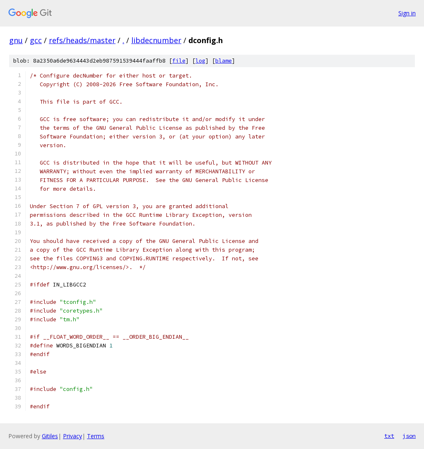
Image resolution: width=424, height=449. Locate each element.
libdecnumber (156, 40)
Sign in (407, 13)
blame (223, 60)
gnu (16, 40)
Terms (95, 436)
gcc (36, 40)
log (200, 60)
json (409, 435)
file (179, 60)
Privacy (72, 436)
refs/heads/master (82, 40)
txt (389, 435)
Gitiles (50, 436)
